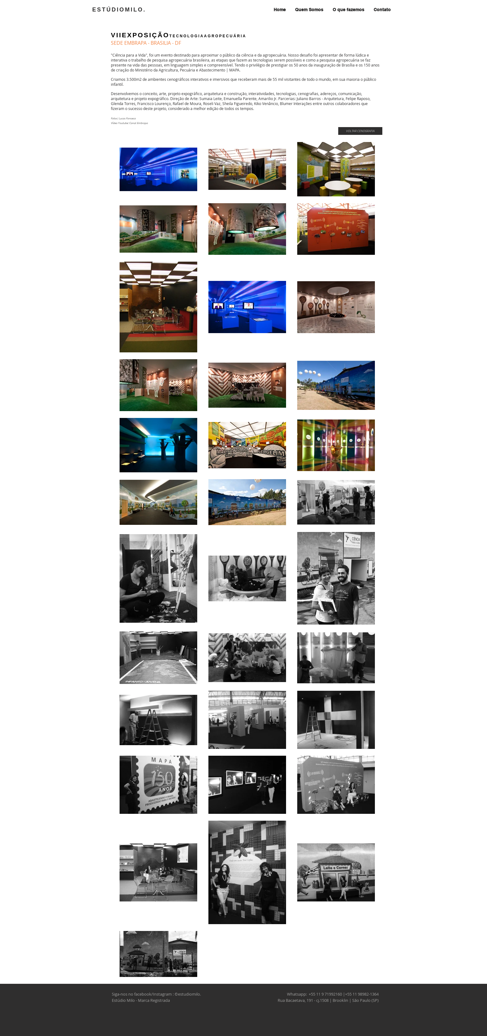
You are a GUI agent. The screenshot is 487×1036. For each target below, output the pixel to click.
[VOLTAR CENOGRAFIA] (360, 131)
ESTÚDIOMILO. (119, 10)
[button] (348, 9)
